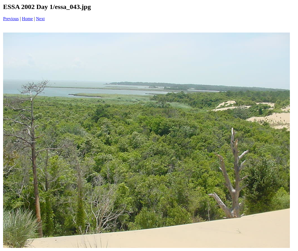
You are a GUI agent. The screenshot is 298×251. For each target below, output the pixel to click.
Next (40, 18)
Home (27, 18)
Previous (11, 18)
